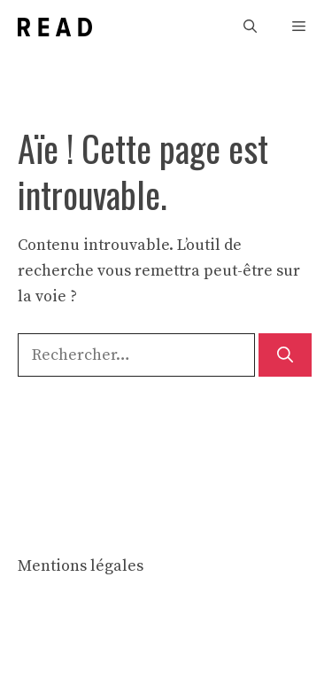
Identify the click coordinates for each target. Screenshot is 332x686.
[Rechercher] (285, 355)
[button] (250, 27)
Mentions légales (80, 566)
